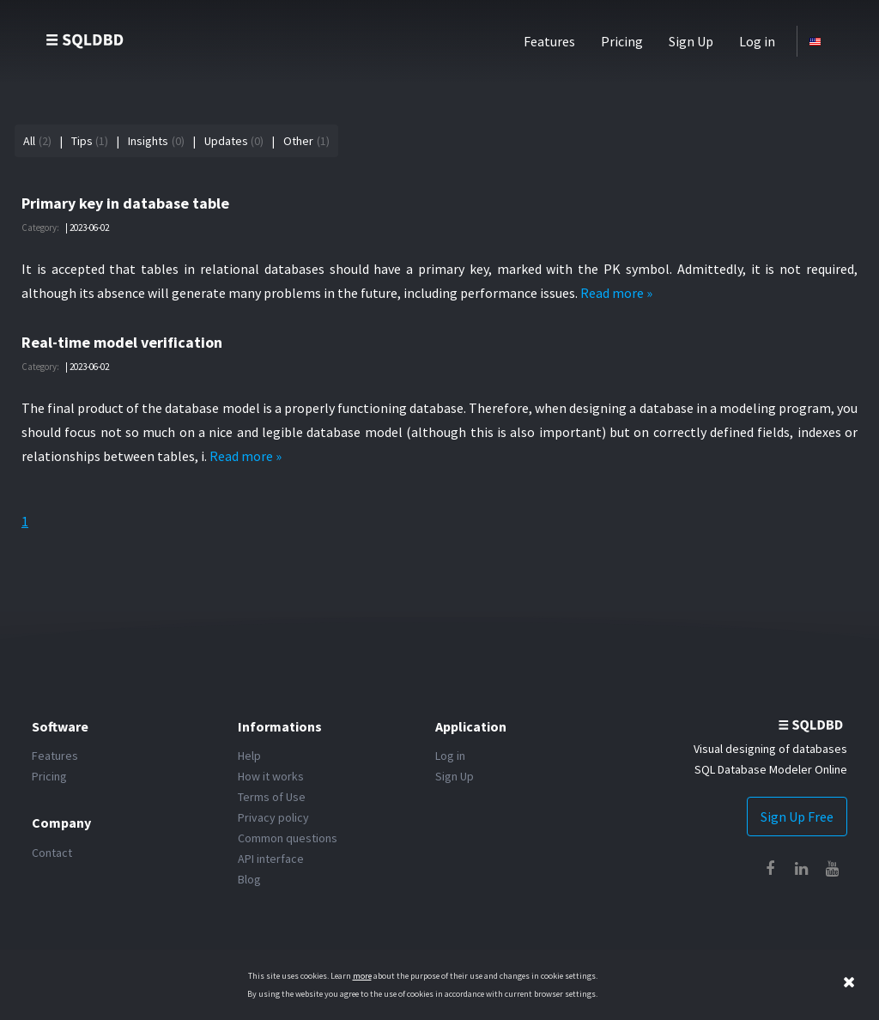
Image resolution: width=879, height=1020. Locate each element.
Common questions (287, 838)
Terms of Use (272, 796)
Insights (148, 141)
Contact (52, 852)
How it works (271, 776)
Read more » (616, 292)
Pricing (622, 41)
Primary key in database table (125, 203)
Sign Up (691, 41)
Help (249, 755)
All (29, 141)
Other (298, 141)
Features (549, 41)
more (362, 975)
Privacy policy (273, 817)
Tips (82, 141)
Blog (249, 879)
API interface (271, 858)
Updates (226, 141)
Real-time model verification (121, 342)
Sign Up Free (797, 816)
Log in (757, 41)
